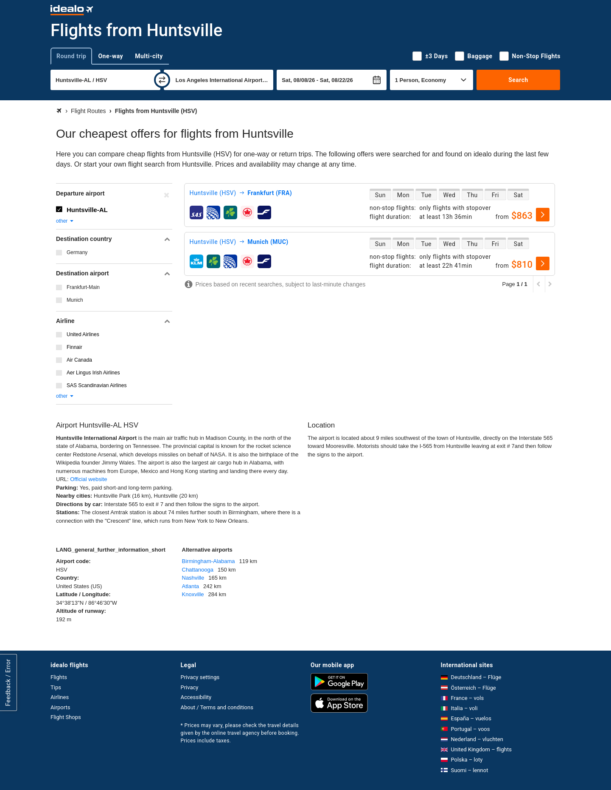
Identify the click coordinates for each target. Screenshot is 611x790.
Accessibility (196, 697)
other (65, 221)
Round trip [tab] (71, 56)
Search (518, 79)
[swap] (162, 80)
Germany (77, 252)
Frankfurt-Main (83, 287)
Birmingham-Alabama (208, 561)
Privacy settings (200, 677)
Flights (58, 677)
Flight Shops (65, 717)
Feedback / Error (8, 682)
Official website (88, 479)
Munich (75, 300)
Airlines (59, 697)
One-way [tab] (110, 56)
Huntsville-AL (87, 209)
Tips (55, 687)
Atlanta (190, 586)
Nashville (193, 578)
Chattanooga (197, 569)
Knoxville (193, 594)
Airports (60, 707)
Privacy (190, 687)
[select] (542, 214)
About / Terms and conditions (217, 707)
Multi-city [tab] (149, 56)
